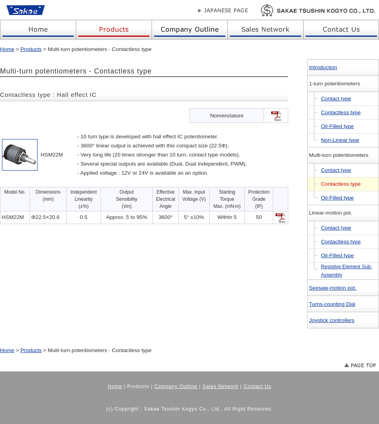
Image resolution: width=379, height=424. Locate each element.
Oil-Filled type (337, 126)
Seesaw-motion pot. (332, 288)
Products (31, 49)
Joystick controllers (332, 320)
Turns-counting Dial (332, 304)
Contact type (336, 99)
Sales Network (220, 386)
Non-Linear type (340, 140)
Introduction (323, 67)
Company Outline (175, 386)
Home (7, 49)
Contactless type (341, 112)
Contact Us (257, 386)
